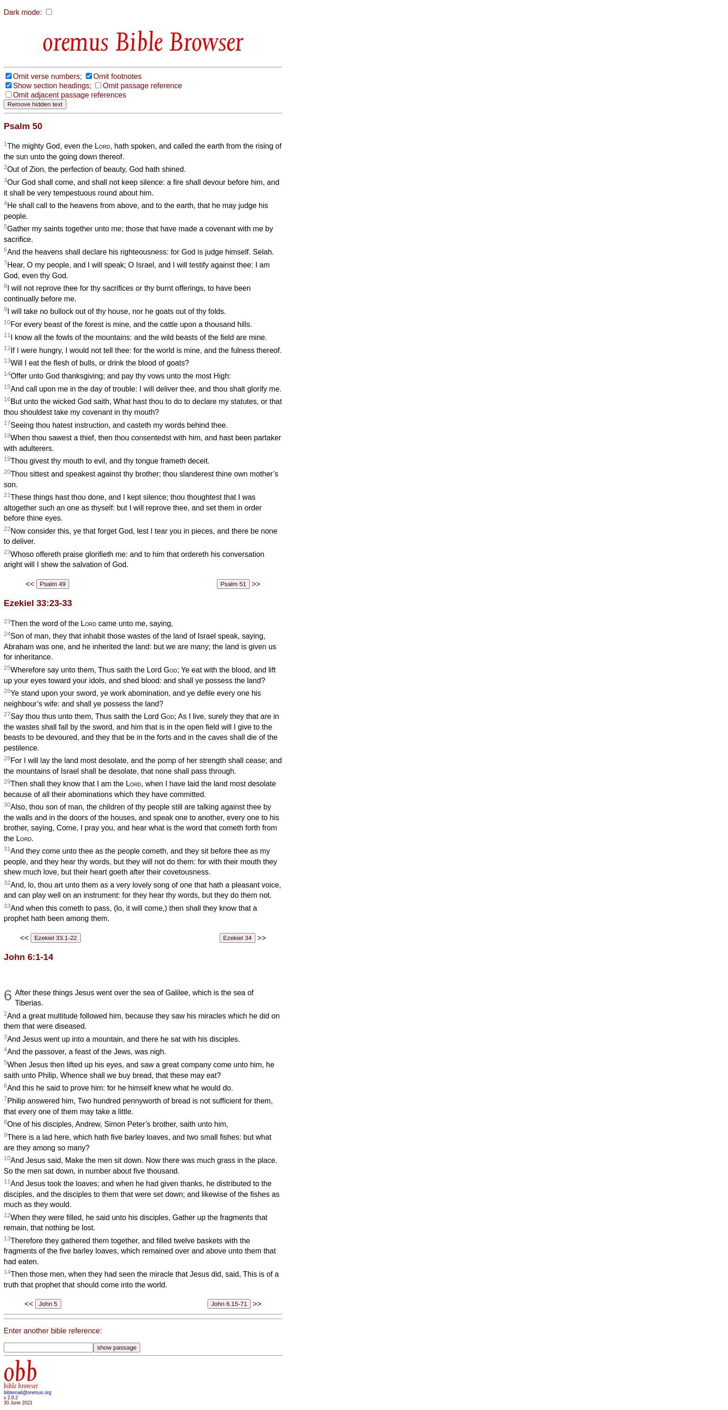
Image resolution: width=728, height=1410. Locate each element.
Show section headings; (52, 86)
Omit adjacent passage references (69, 95)
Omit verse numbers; (47, 76)
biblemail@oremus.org (28, 1392)
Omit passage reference (142, 86)
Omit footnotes (117, 76)
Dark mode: (23, 12)
